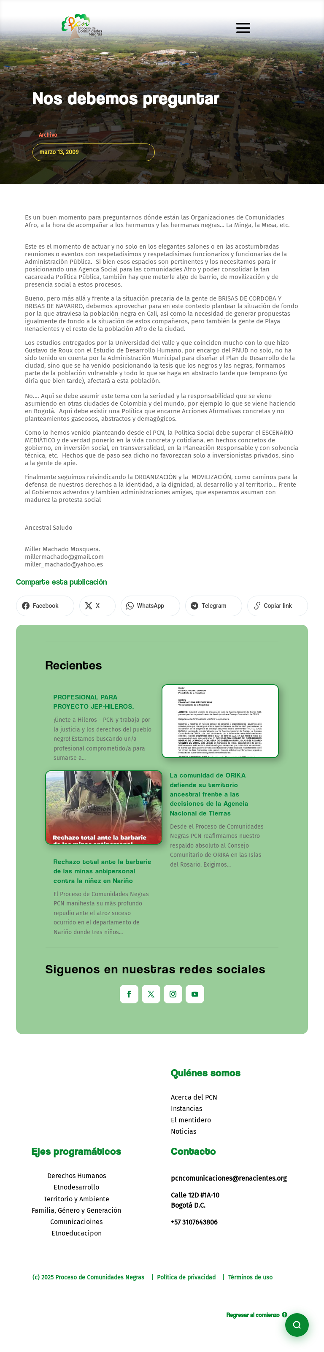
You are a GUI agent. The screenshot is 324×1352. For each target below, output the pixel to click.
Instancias (186, 1105)
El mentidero (191, 1117)
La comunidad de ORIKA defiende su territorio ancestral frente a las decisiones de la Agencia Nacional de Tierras (209, 791)
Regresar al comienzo (253, 1311)
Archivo (48, 135)
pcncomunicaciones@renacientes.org (228, 1175)
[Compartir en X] (86, 604)
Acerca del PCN (194, 1094)
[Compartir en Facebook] (41, 604)
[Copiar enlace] (246, 604)
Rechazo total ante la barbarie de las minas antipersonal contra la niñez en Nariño (102, 867)
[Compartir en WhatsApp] (132, 604)
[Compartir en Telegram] (189, 604)
